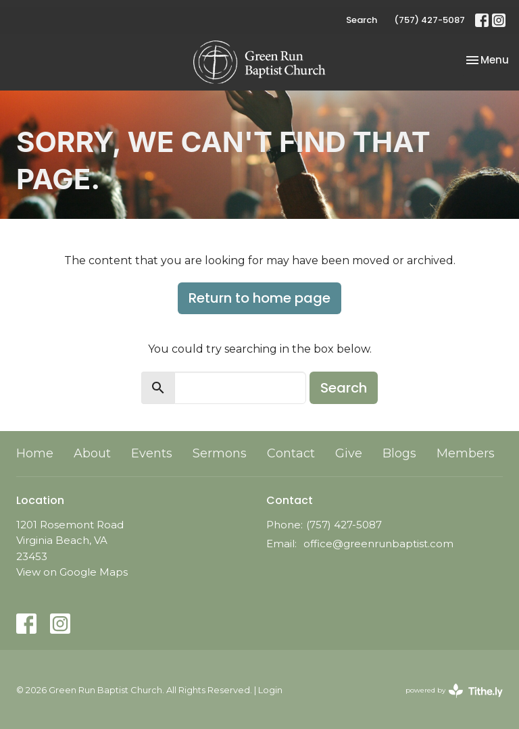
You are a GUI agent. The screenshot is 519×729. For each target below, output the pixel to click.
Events (151, 453)
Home (34, 453)
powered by (454, 690)
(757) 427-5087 (429, 20)
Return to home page (259, 297)
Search (361, 20)
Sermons (220, 453)
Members (466, 453)
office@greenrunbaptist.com (378, 543)
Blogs (399, 453)
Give (348, 453)
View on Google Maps (72, 571)
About (92, 453)
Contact (291, 453)
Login (270, 690)
